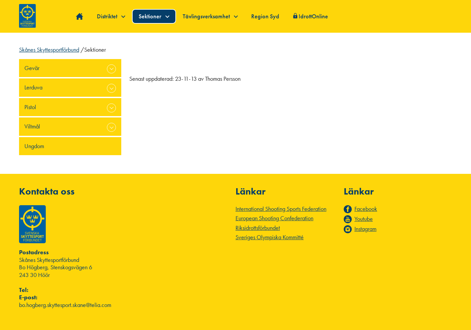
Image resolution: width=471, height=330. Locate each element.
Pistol (30, 107)
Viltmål (32, 126)
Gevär (31, 68)
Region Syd (265, 16)
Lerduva (33, 87)
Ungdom (34, 146)
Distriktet (111, 16)
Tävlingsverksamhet (210, 16)
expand (111, 68)
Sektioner (154, 16)
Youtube (363, 219)
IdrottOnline (313, 16)
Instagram (365, 229)
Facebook (365, 209)
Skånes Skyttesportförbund (49, 49)
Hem (80, 16)
